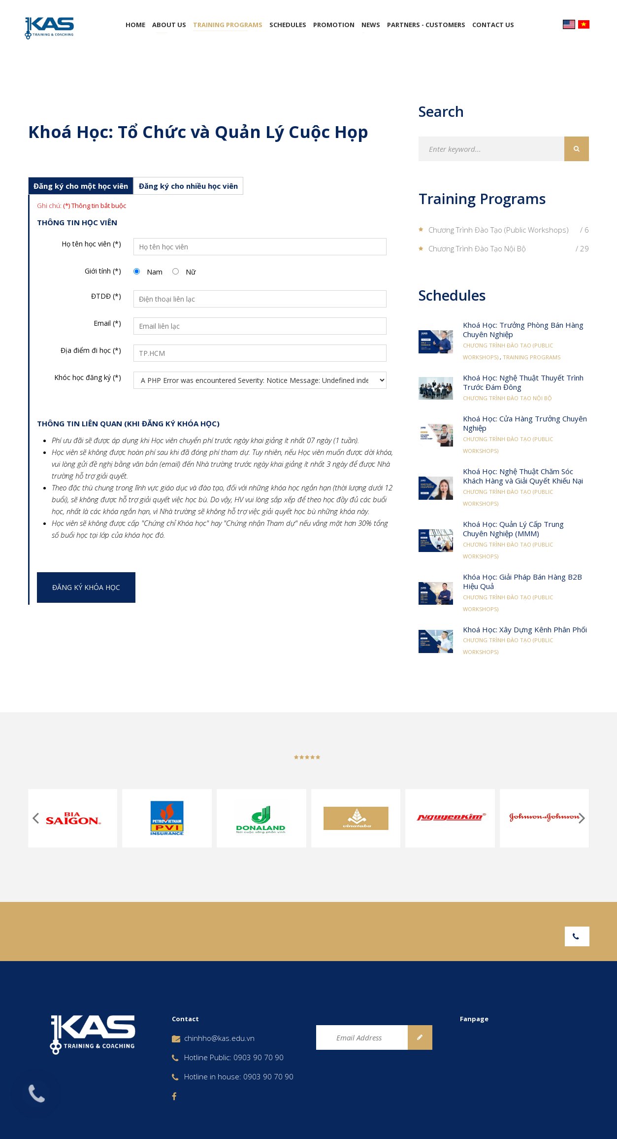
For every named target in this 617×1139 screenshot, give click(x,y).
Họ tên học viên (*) (91, 243)
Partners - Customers (426, 24)
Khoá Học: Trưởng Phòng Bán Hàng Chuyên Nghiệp (523, 330)
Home (135, 24)
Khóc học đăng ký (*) (87, 377)
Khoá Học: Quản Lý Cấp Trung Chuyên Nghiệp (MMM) (513, 529)
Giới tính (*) (103, 271)
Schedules (287, 24)
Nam (154, 271)
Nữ (190, 271)
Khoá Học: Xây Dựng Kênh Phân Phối (525, 629)
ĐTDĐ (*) (106, 296)
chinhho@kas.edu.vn (219, 1038)
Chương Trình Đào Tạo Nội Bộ (507, 398)
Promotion (334, 24)
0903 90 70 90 (258, 1057)
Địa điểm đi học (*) (91, 350)
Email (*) (107, 323)
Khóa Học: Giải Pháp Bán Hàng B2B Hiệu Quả (522, 581)
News (370, 24)
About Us (169, 24)
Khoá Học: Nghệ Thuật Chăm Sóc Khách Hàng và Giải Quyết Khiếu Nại (523, 476)
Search (576, 149)
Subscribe (420, 1037)
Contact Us (493, 24)
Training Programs (227, 24)
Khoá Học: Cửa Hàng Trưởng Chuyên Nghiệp (525, 423)
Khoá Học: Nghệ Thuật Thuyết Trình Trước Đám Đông (523, 382)
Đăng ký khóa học (86, 587)
